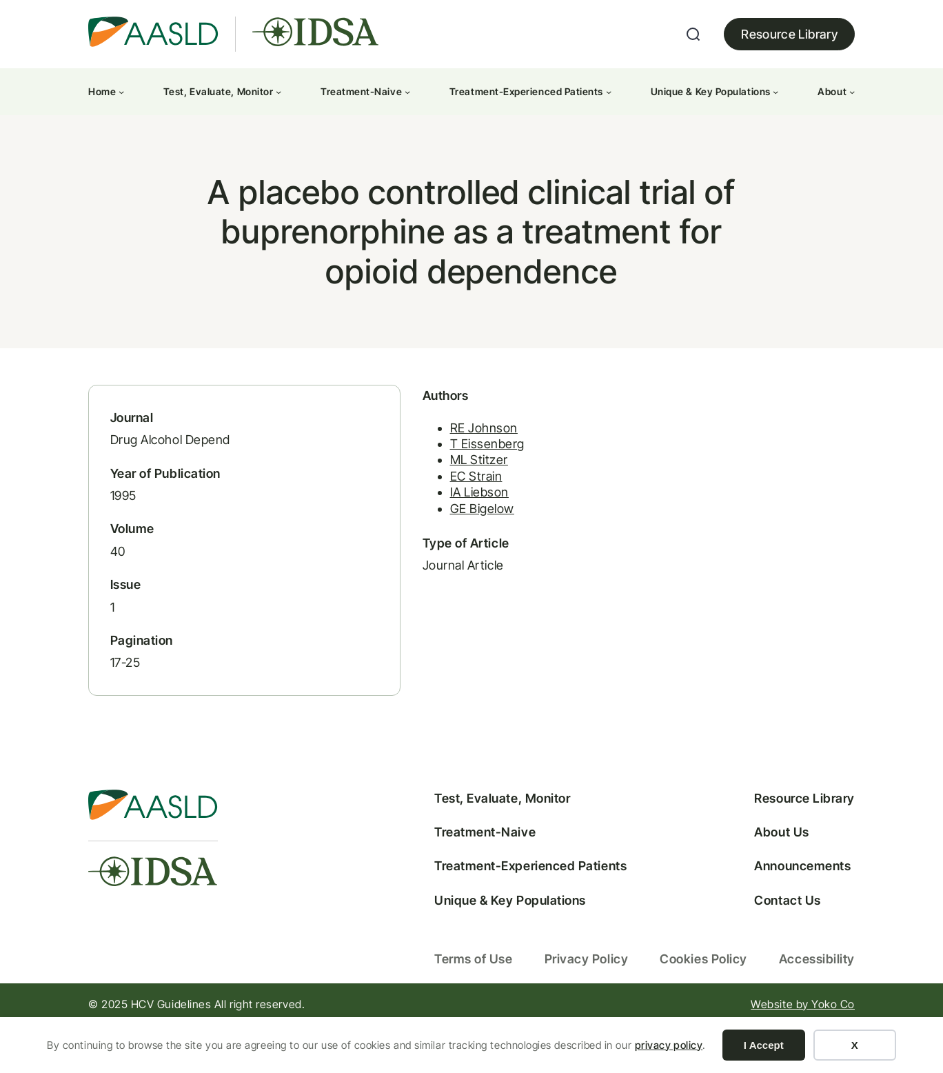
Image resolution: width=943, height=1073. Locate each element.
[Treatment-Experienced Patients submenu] (608, 91)
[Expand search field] (693, 34)
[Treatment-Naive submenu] (407, 91)
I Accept (764, 1045)
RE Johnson (420, 456)
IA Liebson (415, 521)
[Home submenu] (121, 91)
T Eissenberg (423, 472)
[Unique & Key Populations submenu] (775, 91)
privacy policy (669, 1045)
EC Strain (412, 504)
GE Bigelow (418, 537)
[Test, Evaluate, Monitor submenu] (278, 91)
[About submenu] (852, 91)
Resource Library (789, 34)
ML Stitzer (415, 488)
